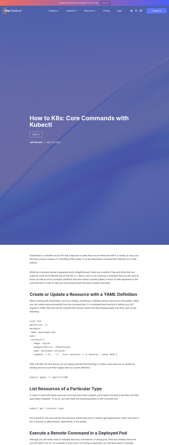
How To (36, 134)
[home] (11, 10)
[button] (54, 11)
